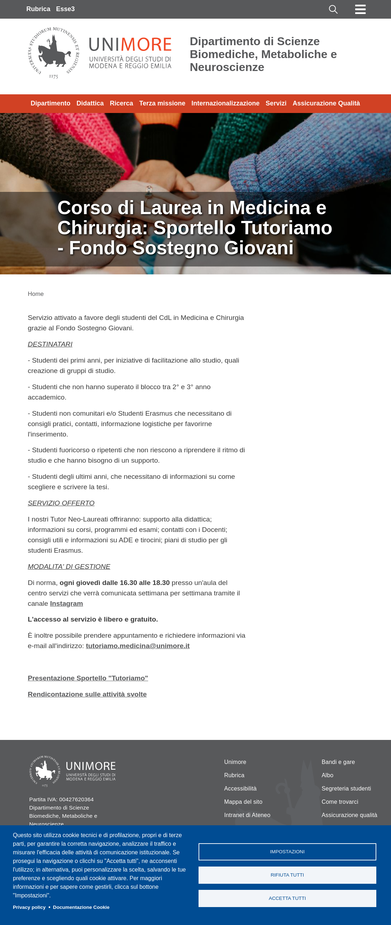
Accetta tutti (287, 898)
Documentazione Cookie (81, 907)
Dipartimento (51, 103)
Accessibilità (240, 788)
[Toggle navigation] (360, 9)
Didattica (90, 103)
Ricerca (121, 103)
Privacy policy (29, 907)
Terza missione (162, 103)
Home (36, 294)
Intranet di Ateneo (247, 815)
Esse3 (65, 9)
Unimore (235, 762)
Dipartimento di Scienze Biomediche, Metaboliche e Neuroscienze (263, 54)
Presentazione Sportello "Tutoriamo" (88, 678)
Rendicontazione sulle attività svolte (87, 694)
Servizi (276, 103)
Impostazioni (287, 851)
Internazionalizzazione (225, 103)
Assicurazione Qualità (326, 103)
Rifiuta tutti (287, 875)
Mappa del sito (243, 802)
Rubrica (39, 9)
